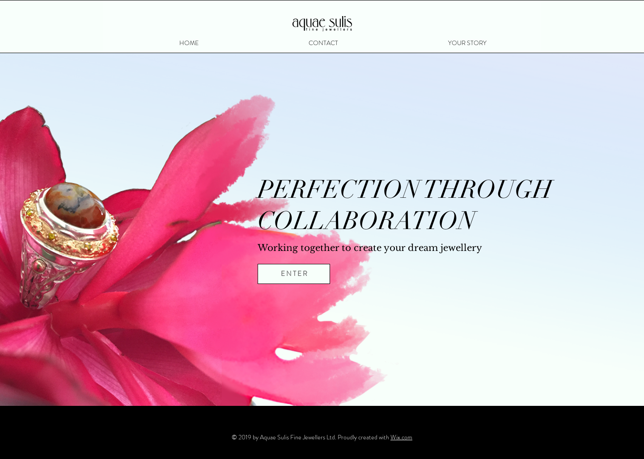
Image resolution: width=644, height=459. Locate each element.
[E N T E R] (294, 274)
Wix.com (401, 437)
